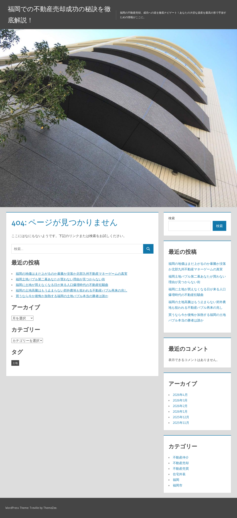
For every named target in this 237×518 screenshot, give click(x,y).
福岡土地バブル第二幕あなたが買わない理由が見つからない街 (60, 279)
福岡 (176, 480)
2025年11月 (181, 423)
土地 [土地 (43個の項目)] (15, 363)
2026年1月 (180, 411)
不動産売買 (181, 469)
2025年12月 (181, 417)
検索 (171, 218)
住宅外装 (179, 474)
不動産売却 (181, 463)
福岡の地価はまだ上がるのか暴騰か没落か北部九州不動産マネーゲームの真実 (71, 274)
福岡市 (177, 485)
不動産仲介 (181, 457)
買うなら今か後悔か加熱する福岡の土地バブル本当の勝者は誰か (62, 296)
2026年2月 (180, 406)
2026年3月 (180, 400)
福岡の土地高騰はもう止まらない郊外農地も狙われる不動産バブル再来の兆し (71, 290)
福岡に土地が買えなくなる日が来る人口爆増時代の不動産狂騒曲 (62, 285)
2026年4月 (180, 395)
